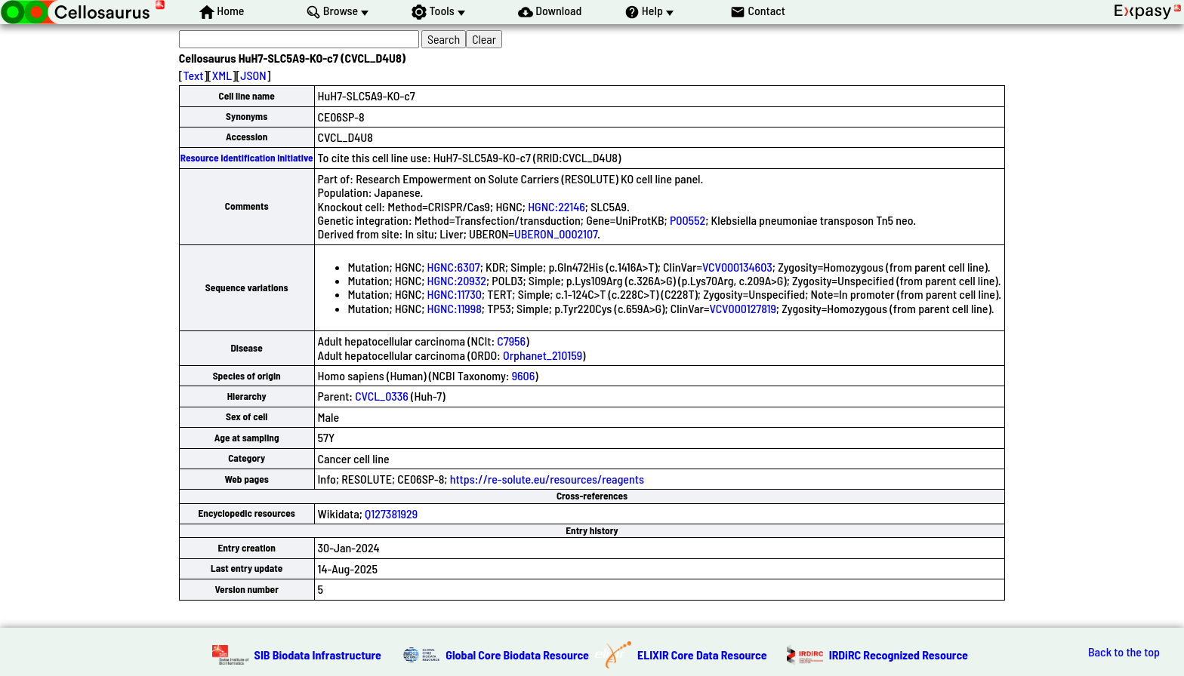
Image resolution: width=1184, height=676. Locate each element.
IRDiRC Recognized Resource (898, 654)
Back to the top (1124, 652)
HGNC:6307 (453, 267)
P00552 (687, 220)
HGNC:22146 (556, 206)
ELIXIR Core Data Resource (702, 654)
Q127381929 (391, 513)
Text (193, 75)
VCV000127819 (743, 308)
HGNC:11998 (454, 308)
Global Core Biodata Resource (517, 654)
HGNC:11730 (454, 294)
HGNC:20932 (456, 280)
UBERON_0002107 (555, 233)
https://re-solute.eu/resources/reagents (547, 479)
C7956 (511, 340)
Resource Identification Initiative (246, 158)
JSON (253, 75)
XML (222, 75)
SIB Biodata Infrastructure (317, 654)
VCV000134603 (737, 267)
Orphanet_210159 (542, 355)
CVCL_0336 (382, 396)
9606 (523, 375)
